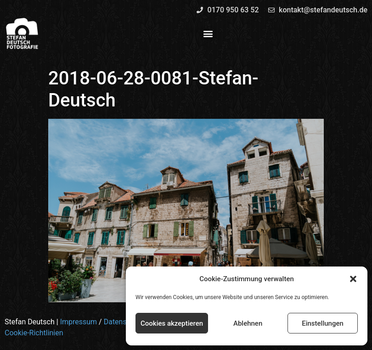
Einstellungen (323, 323)
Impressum (78, 321)
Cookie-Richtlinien (34, 332)
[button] (353, 278)
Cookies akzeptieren (172, 323)
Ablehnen (247, 323)
